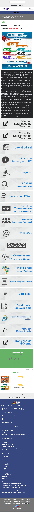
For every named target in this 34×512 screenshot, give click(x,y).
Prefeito (4, 476)
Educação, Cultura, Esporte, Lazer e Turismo (14, 485)
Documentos (5, 456)
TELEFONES (14, 5)
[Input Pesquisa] (16, 2)
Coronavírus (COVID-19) (18, 16)
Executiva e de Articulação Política (12, 483)
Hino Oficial (5, 468)
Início (2, 16)
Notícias (8, 16)
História (4, 466)
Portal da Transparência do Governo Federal (14, 434)
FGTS (3, 432)
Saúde (4, 481)
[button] (23, 2)
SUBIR (23, 397)
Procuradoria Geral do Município (11, 487)
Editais (4, 458)
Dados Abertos (6, 449)
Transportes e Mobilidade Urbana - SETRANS (14, 492)
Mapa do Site (8, 422)
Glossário (4, 442)
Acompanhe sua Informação (10, 448)
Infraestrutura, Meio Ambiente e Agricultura (14, 489)
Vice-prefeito (5, 478)
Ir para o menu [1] (9, 394)
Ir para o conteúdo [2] (16, 394)
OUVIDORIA (20, 5)
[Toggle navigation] (31, 9)
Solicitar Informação (8, 446)
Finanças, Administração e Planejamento (13, 490)
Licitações (5, 440)
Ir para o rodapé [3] (25, 394)
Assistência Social (7, 480)
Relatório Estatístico (8, 444)
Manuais (4, 460)
